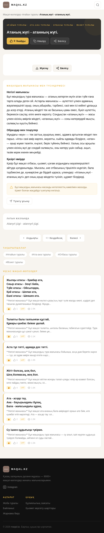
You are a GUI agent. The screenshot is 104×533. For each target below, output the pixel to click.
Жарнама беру (11, 513)
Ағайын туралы (30, 14)
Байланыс (8, 508)
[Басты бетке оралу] (15, 5)
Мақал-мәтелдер (12, 14)
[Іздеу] (97, 4)
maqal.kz (15, 527)
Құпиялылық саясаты (38, 503)
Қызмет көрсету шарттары (41, 508)
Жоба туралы (10, 503)
